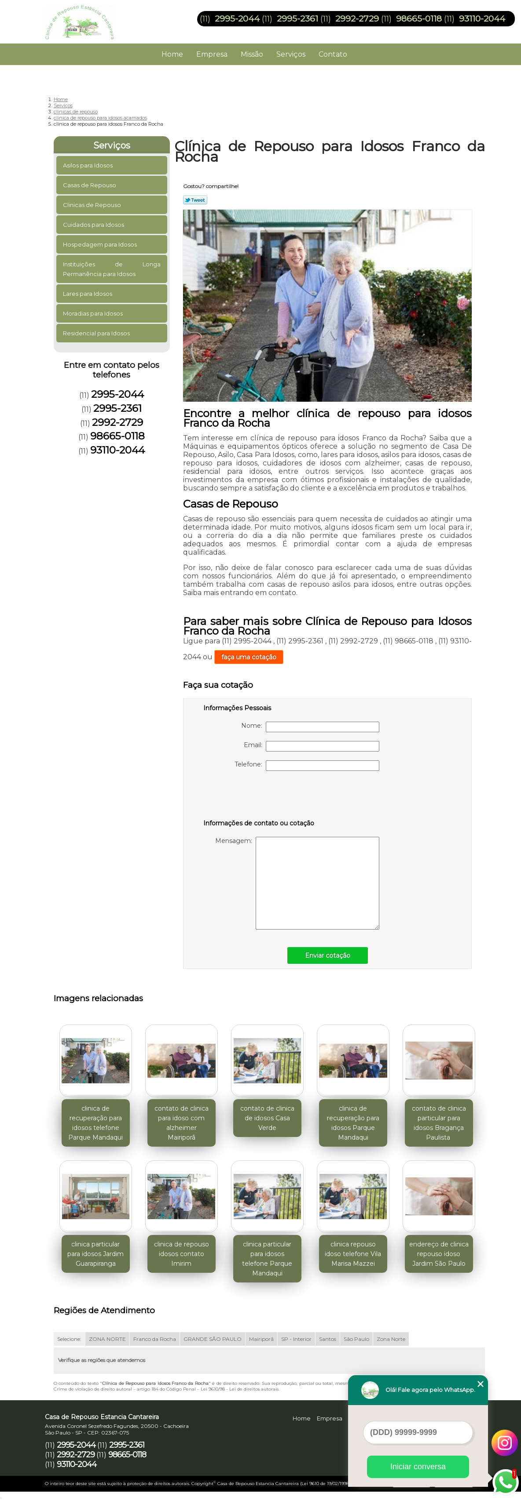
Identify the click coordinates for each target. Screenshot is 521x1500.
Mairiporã (261, 1339)
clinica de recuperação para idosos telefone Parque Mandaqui (95, 1122)
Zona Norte (391, 1339)
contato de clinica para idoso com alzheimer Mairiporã (181, 1122)
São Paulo (356, 1339)
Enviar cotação (327, 955)
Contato (333, 54)
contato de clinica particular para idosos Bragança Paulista (439, 1122)
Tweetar (195, 200)
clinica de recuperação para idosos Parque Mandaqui (353, 1122)
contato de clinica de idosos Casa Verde (267, 1118)
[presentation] (259, 797)
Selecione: (69, 1339)
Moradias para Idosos (93, 313)
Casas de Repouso (90, 185)
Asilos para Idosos (88, 165)
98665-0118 (419, 19)
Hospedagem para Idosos (100, 244)
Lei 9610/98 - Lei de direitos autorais (240, 1389)
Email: (311, 746)
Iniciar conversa (418, 1466)
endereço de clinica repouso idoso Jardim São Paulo (439, 1254)
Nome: (310, 727)
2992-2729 (357, 19)
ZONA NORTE (107, 1339)
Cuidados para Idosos (94, 224)
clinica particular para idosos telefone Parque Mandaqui (267, 1258)
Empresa (211, 54)
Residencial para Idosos (97, 333)
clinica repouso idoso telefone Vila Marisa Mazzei (353, 1254)
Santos (327, 1339)
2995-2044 (237, 19)
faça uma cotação (248, 657)
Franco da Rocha (154, 1339)
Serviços (290, 54)
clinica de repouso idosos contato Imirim (181, 1254)
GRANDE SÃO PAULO (212, 1339)
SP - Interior (296, 1339)
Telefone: (307, 765)
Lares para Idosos (88, 293)
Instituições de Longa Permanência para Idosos (112, 269)
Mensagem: (297, 883)
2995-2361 (297, 19)
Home (172, 54)
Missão (252, 54)
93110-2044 (482, 19)
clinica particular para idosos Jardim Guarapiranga (95, 1254)
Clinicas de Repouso (92, 204)
